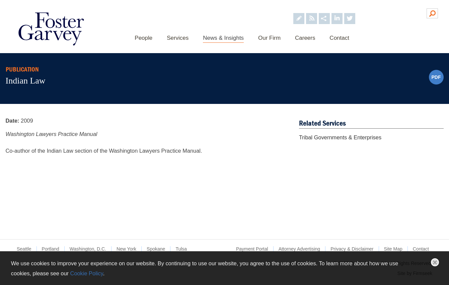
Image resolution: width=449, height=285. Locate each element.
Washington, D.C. (88, 249)
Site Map (393, 249)
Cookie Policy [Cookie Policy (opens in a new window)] (86, 273)
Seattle (24, 249)
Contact (339, 38)
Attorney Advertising (299, 249)
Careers (305, 38)
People (143, 38)
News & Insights (223, 38)
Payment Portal (252, 249)
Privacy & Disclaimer (351, 249)
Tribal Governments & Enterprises (340, 137)
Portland (50, 249)
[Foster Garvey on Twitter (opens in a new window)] (349, 12)
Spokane (156, 249)
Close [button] (435, 262)
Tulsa (181, 249)
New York (126, 249)
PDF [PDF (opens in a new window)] (436, 77)
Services (178, 38)
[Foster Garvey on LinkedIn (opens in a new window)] (337, 12)
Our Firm (269, 38)
